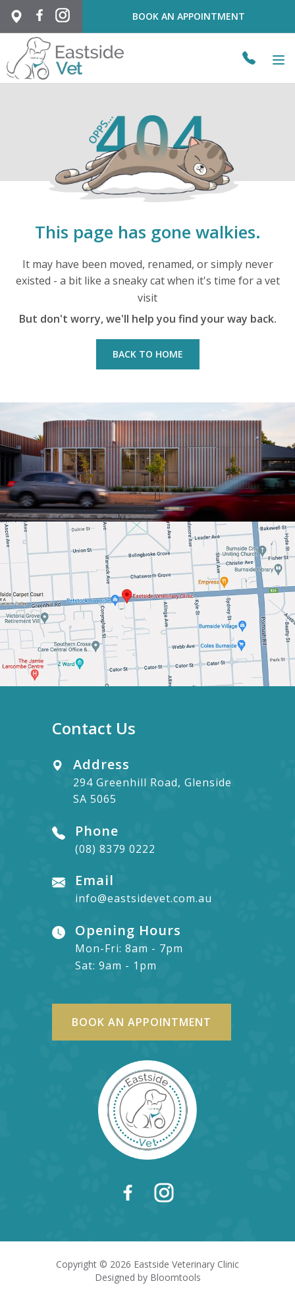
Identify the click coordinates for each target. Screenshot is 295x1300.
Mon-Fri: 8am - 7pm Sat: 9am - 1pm (129, 948)
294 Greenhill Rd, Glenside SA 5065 (16, 16)
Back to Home (148, 354)
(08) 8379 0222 (248, 58)
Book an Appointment (188, 16)
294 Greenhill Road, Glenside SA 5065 (152, 782)
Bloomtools (175, 1277)
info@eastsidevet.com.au (143, 890)
